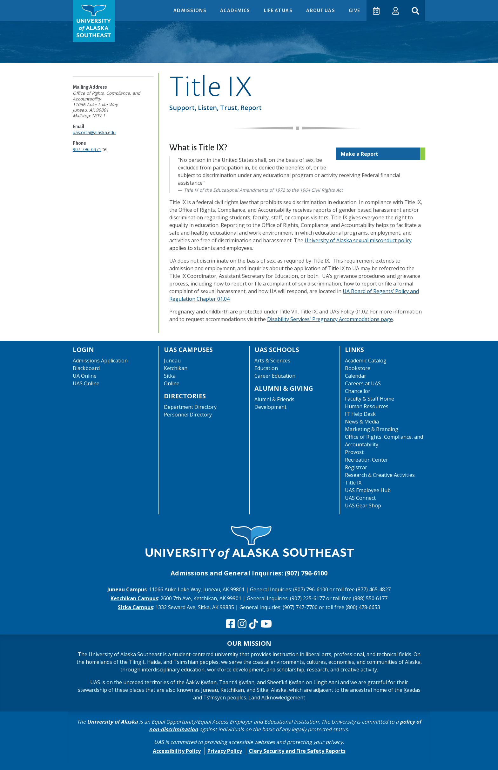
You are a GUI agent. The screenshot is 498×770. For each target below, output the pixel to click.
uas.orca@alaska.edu (94, 132)
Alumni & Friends (274, 399)
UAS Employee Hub (368, 490)
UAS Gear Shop (363, 505)
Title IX (353, 482)
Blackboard (86, 368)
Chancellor (357, 391)
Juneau (172, 360)
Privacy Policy (224, 750)
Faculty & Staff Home (369, 398)
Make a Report (359, 153)
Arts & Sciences (272, 360)
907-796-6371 (87, 149)
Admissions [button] (190, 10)
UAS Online (86, 383)
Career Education (274, 375)
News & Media (362, 421)
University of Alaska (112, 721)
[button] (395, 10)
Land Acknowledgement (276, 697)
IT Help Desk (360, 413)
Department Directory (190, 406)
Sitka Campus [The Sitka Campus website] (135, 607)
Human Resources (366, 406)
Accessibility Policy (177, 750)
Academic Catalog (366, 360)
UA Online (85, 375)
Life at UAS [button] (278, 10)
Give (354, 10)
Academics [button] (235, 10)
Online (171, 383)
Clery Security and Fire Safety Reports (297, 750)
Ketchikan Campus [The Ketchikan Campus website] (134, 598)
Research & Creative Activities (380, 474)
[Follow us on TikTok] (253, 624)
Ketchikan (175, 368)
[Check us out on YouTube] (266, 624)
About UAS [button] (321, 10)
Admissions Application (100, 360)
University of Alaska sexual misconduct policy (358, 240)
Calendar (355, 375)
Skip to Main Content (30, 6)
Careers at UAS (363, 383)
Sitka (170, 375)
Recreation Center (366, 459)
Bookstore (357, 368)
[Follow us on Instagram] (242, 624)
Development (270, 406)
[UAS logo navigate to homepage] (94, 21)
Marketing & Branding (371, 429)
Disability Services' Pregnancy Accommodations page (330, 319)
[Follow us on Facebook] (230, 624)
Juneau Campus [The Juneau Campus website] (127, 589)
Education (266, 368)
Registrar (356, 467)
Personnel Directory (188, 414)
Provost (354, 452)
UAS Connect (360, 497)
